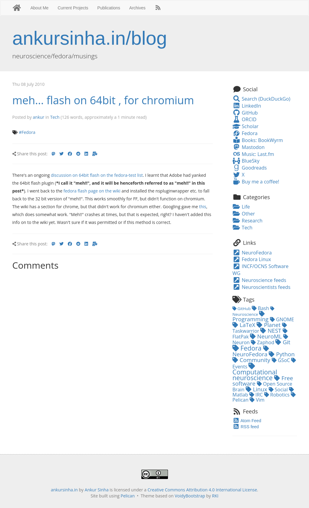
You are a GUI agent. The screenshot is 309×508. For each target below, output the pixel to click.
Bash (261, 308)
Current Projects (73, 7)
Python (281, 354)
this (202, 206)
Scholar (245, 126)
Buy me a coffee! (255, 181)
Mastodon (248, 147)
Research (247, 220)
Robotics (277, 394)
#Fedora (27, 132)
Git (282, 342)
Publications (108, 7)
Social (279, 389)
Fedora (245, 133)
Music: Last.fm (253, 154)
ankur (38, 117)
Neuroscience (253, 312)
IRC (256, 394)
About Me (39, 7)
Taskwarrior (259, 328)
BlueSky (245, 160)
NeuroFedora (252, 252)
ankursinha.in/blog (89, 38)
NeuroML (266, 336)
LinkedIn (246, 105)
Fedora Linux (251, 259)
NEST (271, 330)
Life (241, 206)
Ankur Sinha (97, 490)
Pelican (128, 496)
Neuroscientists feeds (261, 287)
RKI (215, 496)
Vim (257, 399)
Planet (269, 324)
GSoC (281, 360)
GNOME (282, 319)
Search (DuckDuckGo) (261, 98)
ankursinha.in (64, 490)
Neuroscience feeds (259, 280)
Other (243, 213)
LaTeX (244, 324)
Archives (137, 7)
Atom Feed (246, 420)
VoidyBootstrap (190, 496)
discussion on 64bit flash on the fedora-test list (97, 175)
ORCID (244, 119)
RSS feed (245, 426)
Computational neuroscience (254, 372)
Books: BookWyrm (257, 140)
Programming (251, 317)
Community (252, 360)
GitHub (245, 112)
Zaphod (263, 342)
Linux (257, 389)
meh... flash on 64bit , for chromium (103, 100)
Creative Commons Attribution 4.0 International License (202, 490)
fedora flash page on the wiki (92, 191)
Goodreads (249, 167)
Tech (55, 117)
